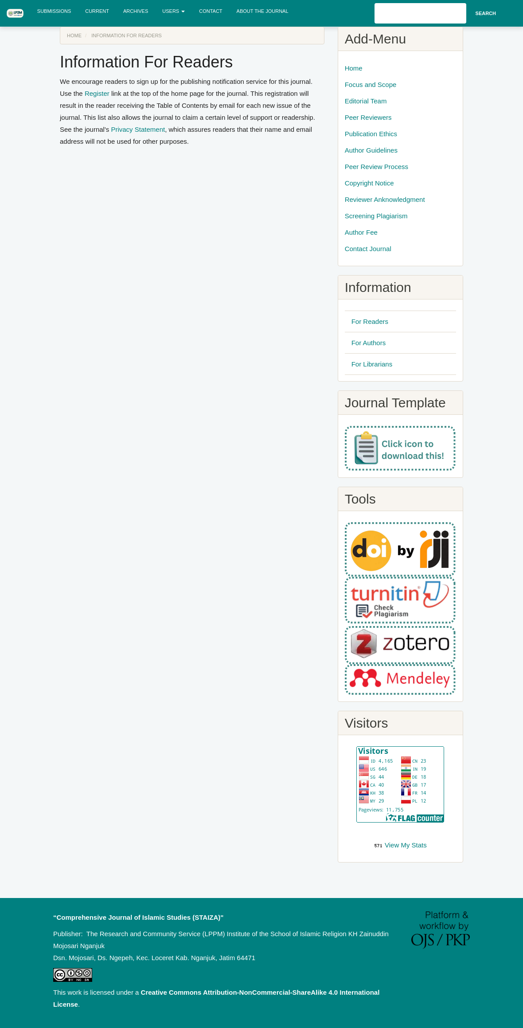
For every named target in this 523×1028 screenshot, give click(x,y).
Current (97, 11)
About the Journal (263, 11)
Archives (135, 11)
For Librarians (372, 364)
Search (486, 13)
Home (74, 35)
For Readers (369, 321)
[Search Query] (420, 13)
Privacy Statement (138, 129)
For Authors (368, 343)
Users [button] (173, 11)
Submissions (54, 11)
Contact (210, 11)
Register (97, 93)
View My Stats (406, 845)
